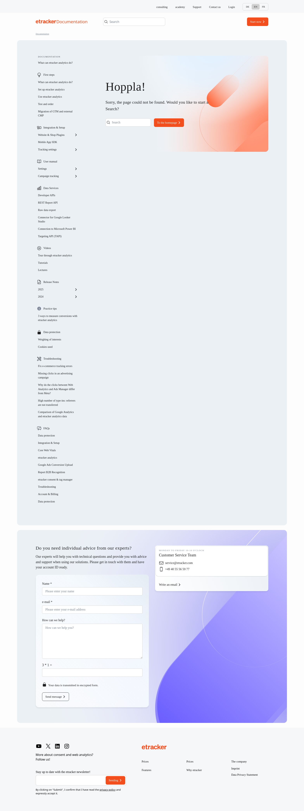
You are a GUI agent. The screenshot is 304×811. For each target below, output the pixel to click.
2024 (58, 296)
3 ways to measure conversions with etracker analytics (57, 318)
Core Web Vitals (47, 450)
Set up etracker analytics (51, 89)
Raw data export (47, 210)
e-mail (47, 602)
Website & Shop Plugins (58, 134)
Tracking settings (58, 149)
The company (239, 761)
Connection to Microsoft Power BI (57, 228)
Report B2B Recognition (51, 472)
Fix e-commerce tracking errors (55, 366)
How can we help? (53, 620)
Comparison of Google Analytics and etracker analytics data (56, 414)
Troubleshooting (52, 358)
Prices (145, 761)
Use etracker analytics (50, 96)
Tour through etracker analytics (55, 255)
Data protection (51, 332)
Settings (58, 168)
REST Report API (48, 202)
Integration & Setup (54, 127)
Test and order (46, 104)
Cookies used (45, 346)
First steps (48, 74)
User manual (50, 161)
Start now (255, 21)
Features (146, 770)
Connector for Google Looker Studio (54, 219)
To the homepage (167, 122)
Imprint (235, 768)
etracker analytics (47, 457)
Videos (47, 248)
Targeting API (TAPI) (49, 236)
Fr (263, 6)
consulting (162, 7)
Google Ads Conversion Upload (55, 464)
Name (47, 583)
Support (197, 7)
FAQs (46, 428)
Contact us (215, 7)
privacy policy (107, 789)
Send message (53, 696)
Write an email (168, 584)
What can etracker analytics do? (55, 62)
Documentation (42, 34)
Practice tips (50, 308)
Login (231, 7)
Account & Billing (48, 494)
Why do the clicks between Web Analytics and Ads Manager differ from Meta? (56, 389)
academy (180, 7)
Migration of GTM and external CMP (55, 113)
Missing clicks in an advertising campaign (55, 375)
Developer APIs (46, 195)
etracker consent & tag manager (55, 479)
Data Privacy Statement (244, 774)
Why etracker (194, 770)
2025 (58, 289)
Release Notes (51, 282)
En (255, 6)
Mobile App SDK (47, 142)
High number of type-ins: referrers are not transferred (56, 402)
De (247, 6)
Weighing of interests (49, 339)
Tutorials (43, 262)
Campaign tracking (58, 176)
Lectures (42, 270)
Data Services (50, 188)
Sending (113, 780)
